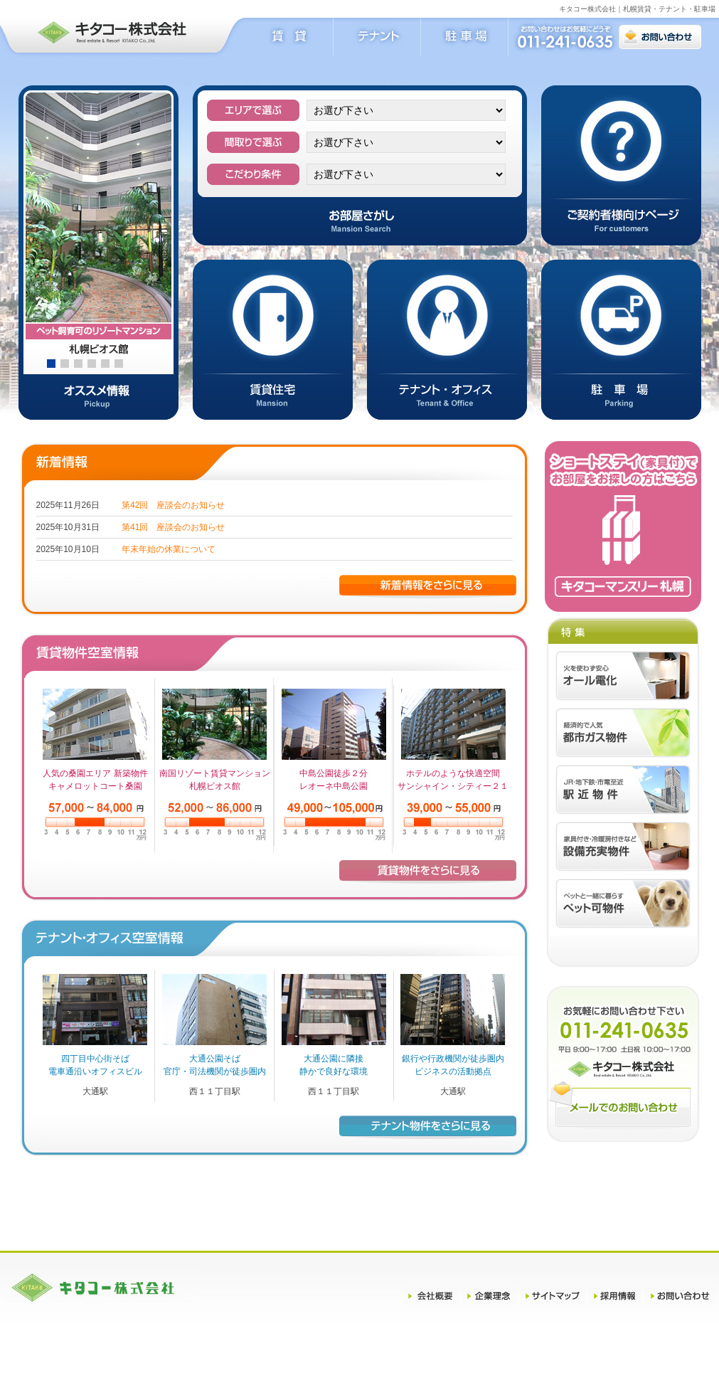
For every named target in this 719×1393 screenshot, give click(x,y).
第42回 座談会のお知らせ (173, 505)
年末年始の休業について (168, 549)
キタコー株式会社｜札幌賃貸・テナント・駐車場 (637, 9)
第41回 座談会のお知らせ (173, 527)
